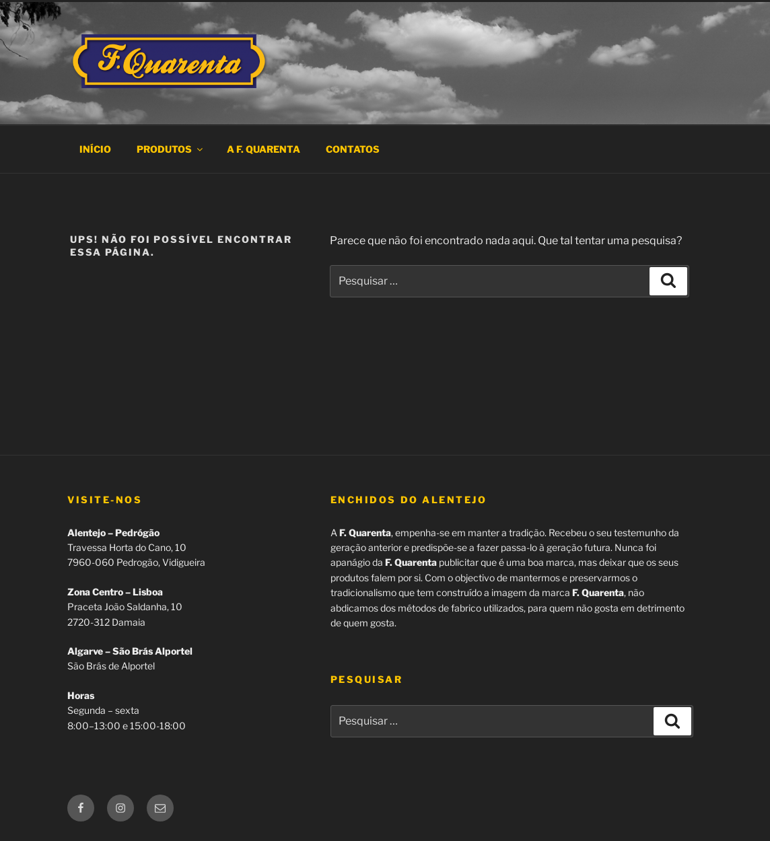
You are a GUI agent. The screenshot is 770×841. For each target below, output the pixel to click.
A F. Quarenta (263, 149)
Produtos (171, 149)
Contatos (353, 149)
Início (95, 149)
